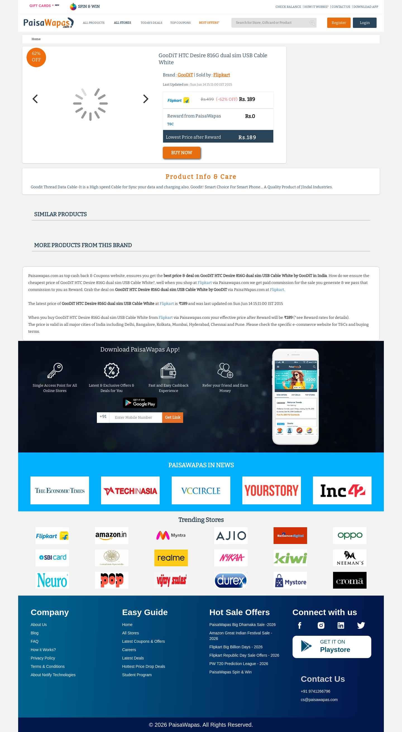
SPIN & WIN (84, 6)
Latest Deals (133, 658)
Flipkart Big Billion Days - (236, 647)
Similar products (60, 214)
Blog (35, 633)
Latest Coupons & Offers (143, 641)
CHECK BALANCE (288, 7)
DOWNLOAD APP (365, 7)
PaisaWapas (184, 725)
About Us (39, 624)
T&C (170, 124)
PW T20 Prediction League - (238, 663)
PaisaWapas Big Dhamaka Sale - (242, 624)
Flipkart (221, 75)
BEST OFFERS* (209, 23)
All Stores (130, 633)
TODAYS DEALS (151, 23)
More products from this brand (83, 245)
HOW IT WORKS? (316, 7)
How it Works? (43, 649)
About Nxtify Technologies (53, 675)
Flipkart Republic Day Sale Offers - (244, 655)
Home (127, 624)
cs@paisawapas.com (319, 699)
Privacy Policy (43, 658)
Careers (129, 649)
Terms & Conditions (47, 666)
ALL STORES (122, 23)
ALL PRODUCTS (93, 23)
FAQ (35, 641)
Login (365, 22)
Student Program (137, 675)
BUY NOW (181, 152)
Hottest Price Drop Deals (143, 666)
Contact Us (323, 678)
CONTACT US (341, 7)
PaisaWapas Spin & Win (230, 672)
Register (339, 22)
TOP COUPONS (180, 23)
